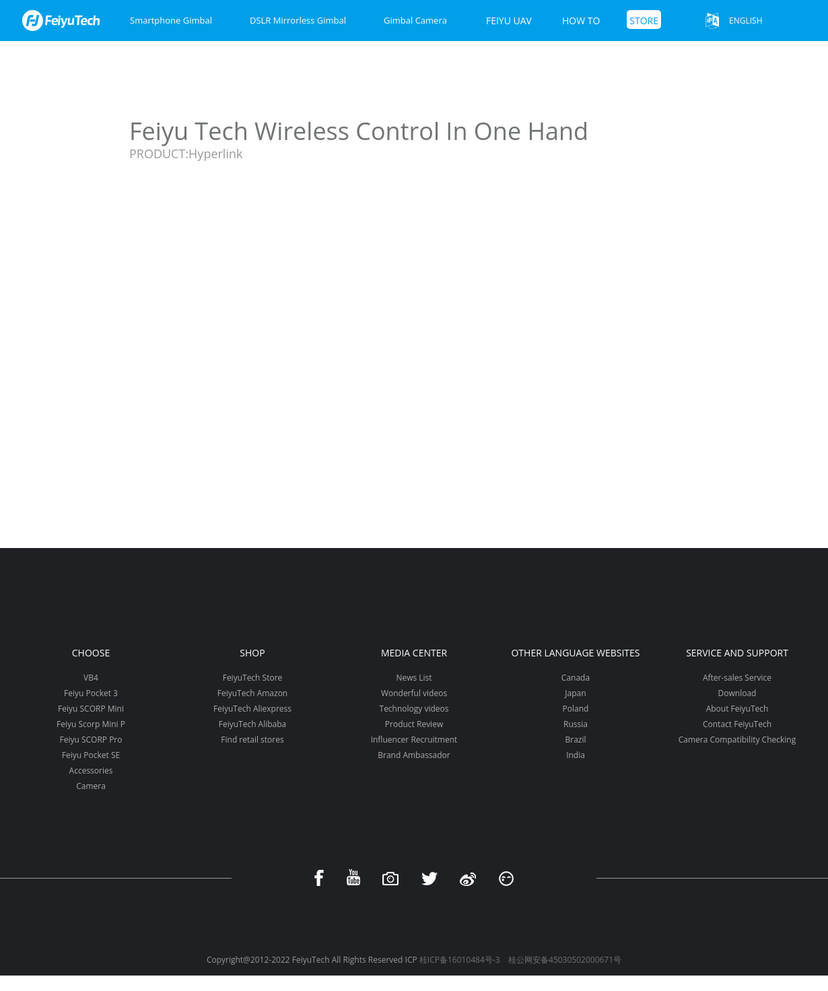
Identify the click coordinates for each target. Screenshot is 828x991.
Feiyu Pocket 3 (91, 693)
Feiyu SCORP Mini (91, 708)
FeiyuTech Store (253, 677)
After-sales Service (737, 677)
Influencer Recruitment (414, 739)
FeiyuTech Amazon (252, 693)
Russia (575, 724)
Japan (575, 693)
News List (414, 677)
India (575, 755)
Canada (575, 677)
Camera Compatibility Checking (737, 739)
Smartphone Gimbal (171, 20)
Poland (576, 708)
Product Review (414, 724)
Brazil (575, 739)
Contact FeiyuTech (737, 724)
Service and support (737, 652)
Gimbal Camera (415, 20)
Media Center (414, 652)
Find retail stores (252, 739)
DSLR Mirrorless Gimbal (298, 20)
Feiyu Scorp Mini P (91, 724)
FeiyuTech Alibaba (253, 724)
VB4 (90, 677)
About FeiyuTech (737, 708)
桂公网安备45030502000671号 (564, 959)
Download (737, 693)
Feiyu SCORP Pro (90, 739)
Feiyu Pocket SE (91, 755)
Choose (91, 652)
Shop (252, 652)
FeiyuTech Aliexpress (252, 708)
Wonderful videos (414, 693)
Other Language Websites (575, 652)
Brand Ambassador (414, 755)
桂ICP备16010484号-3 (459, 959)
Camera (91, 786)
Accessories (91, 770)
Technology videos (414, 708)
